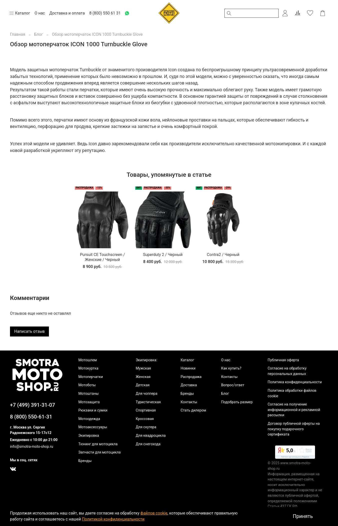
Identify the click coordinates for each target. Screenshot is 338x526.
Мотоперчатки (90, 377)
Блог (38, 34)
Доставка (189, 385)
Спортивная (146, 410)
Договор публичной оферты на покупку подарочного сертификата (294, 429)
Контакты (189, 402)
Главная (17, 34)
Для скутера (146, 427)
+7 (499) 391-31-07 (32, 405)
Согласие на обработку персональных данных (287, 371)
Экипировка (88, 436)
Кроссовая (145, 419)
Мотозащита (89, 402)
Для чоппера (146, 394)
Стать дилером (193, 410)
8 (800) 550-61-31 (31, 417)
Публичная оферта (283, 360)
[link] (295, 453)
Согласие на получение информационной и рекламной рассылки (294, 409)
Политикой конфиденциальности (113, 519)
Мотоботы (87, 385)
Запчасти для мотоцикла (99, 452)
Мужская (143, 368)
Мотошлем (87, 360)
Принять (303, 516)
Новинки (188, 368)
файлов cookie (154, 513)
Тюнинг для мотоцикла (98, 444)
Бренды (85, 461)
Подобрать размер (237, 402)
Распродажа (191, 377)
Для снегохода (148, 444)
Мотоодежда (89, 419)
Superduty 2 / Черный (105, 258)
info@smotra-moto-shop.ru (31, 446)
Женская (143, 377)
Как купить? (231, 368)
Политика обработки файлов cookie (292, 393)
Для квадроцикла (151, 436)
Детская (143, 385)
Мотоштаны (88, 394)
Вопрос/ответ (232, 385)
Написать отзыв (29, 335)
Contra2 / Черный (169, 258)
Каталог (187, 360)
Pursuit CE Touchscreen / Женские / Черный (40, 261)
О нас (225, 360)
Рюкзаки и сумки (92, 410)
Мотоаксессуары (92, 427)
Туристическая (148, 402)
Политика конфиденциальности (295, 382)
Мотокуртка (88, 368)
